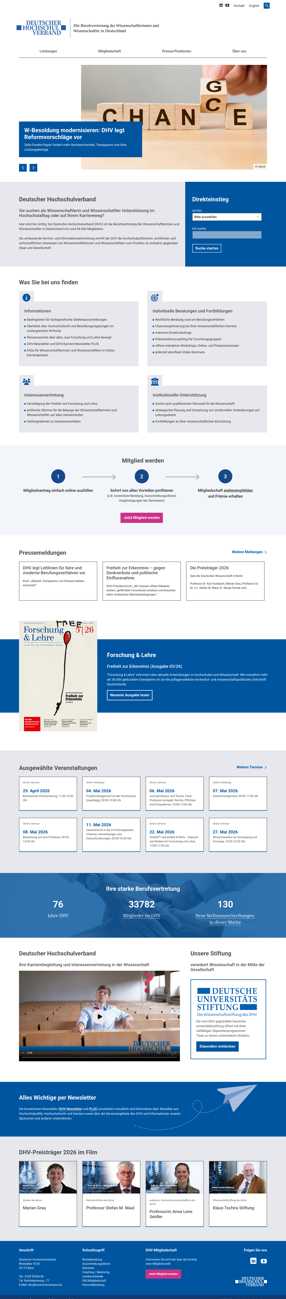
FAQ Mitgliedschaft (94, 1280)
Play (99, 1016)
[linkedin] (221, 6)
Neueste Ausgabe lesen (129, 695)
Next (33, 165)
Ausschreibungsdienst (96, 1263)
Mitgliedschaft (109, 51)
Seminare (88, 1268)
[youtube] (227, 6)
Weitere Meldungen (247, 552)
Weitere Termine (250, 767)
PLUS (93, 1109)
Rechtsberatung (92, 1259)
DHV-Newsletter (70, 1109)
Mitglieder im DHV (141, 915)
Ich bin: (197, 210)
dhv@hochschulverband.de (45, 1285)
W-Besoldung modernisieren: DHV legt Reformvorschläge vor (74, 134)
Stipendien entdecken (217, 1046)
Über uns (239, 51)
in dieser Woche (225, 922)
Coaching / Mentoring (95, 1272)
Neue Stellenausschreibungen (225, 915)
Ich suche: (199, 228)
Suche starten (206, 248)
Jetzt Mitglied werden (142, 518)
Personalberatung (93, 1285)
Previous (23, 165)
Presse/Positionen (176, 51)
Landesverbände (92, 1276)
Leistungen (48, 51)
